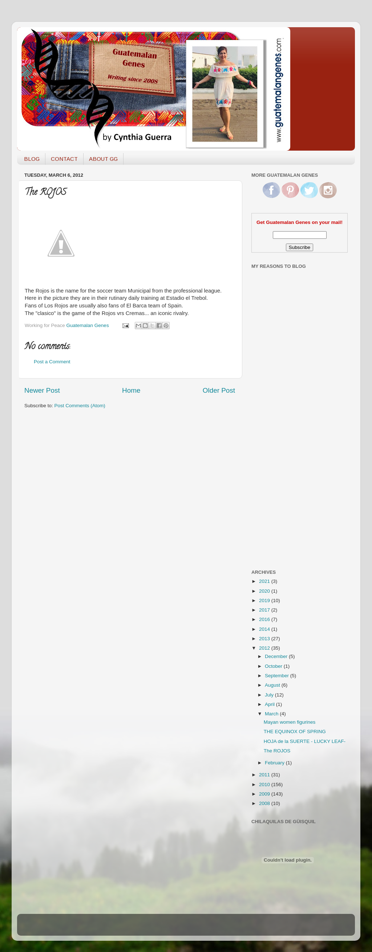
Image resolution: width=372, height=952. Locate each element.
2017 (265, 610)
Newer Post (42, 390)
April (270, 704)
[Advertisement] (280, 447)
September (277, 675)
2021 (265, 581)
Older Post (219, 390)
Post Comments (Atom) (79, 405)
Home (131, 390)
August (273, 685)
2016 (265, 619)
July (270, 695)
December (277, 656)
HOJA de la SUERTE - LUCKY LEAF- (304, 741)
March (272, 713)
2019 (265, 600)
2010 (265, 784)
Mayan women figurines (290, 722)
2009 (265, 794)
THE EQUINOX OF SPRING (295, 731)
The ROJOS (277, 750)
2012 (265, 648)
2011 (265, 774)
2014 (265, 629)
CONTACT (64, 159)
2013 (265, 638)
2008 (265, 803)
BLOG (32, 159)
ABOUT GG (103, 159)
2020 (265, 591)
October (274, 666)
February (275, 762)
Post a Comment (52, 361)
